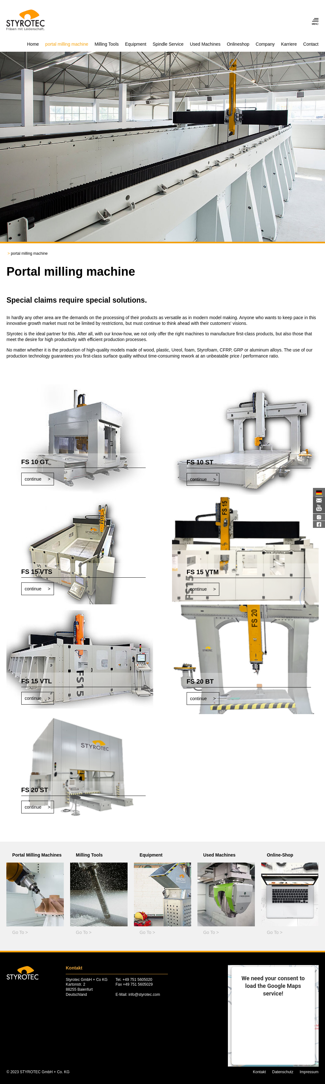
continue (33, 479)
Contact (310, 44)
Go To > (20, 932)
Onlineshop (238, 44)
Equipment (135, 44)
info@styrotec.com (144, 994)
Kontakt (259, 1072)
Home (33, 44)
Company (265, 44)
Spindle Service (168, 44)
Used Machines (205, 44)
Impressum (309, 1072)
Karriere (289, 44)
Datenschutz (282, 1072)
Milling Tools (107, 44)
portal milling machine (66, 44)
